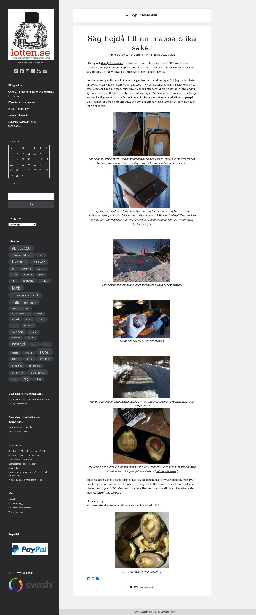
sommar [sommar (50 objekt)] (45, 358)
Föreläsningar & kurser (22, 102)
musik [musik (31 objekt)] (30, 337)
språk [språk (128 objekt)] (17, 365)
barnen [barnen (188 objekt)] (19, 261)
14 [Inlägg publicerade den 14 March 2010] (46, 159)
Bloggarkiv (15, 85)
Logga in (12, 499)
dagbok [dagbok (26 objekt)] (41, 269)
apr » (16, 183)
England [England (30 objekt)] (28, 275)
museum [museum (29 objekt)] (16, 337)
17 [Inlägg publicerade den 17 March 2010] (23, 164)
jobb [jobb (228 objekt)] (16, 287)
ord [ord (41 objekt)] (34, 344)
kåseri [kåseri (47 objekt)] (15, 319)
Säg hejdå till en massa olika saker (141, 43)
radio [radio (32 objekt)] (46, 344)
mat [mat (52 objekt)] (14, 325)
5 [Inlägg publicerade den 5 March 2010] (35, 153)
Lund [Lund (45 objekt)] (41, 319)
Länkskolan (13, 468)
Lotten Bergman (135, 54)
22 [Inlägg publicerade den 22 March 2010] (11, 170)
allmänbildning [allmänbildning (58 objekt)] (21, 254)
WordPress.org (15, 512)
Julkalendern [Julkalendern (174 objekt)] (24, 302)
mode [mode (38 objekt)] (33, 332)
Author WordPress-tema (146, 611)
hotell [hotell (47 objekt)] (44, 281)
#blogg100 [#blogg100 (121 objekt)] (21, 248)
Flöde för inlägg (15, 503)
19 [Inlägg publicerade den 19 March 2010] (35, 164)
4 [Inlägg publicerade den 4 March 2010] (29, 153)
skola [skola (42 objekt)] (30, 358)
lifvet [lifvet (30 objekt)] (28, 319)
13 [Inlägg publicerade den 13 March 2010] (40, 159)
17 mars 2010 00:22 (163, 54)
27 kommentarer (142, 587)
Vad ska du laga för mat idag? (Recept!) (26, 479)
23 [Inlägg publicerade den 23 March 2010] (17, 170)
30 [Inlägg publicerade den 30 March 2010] (17, 175)
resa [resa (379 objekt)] (45, 351)
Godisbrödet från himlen (20, 459)
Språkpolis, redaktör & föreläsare (22, 123)
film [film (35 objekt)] (14, 281)
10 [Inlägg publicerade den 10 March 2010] (23, 159)
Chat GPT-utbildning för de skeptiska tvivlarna (31, 93)
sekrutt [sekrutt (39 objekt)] (15, 358)
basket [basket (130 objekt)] (39, 261)
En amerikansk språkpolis (20, 427)
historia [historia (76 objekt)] (28, 281)
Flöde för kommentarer (19, 507)
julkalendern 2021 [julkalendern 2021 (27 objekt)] (20, 308)
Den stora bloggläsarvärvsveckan (23, 455)
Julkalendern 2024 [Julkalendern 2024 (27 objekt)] (20, 313)
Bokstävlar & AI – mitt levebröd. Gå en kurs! (28, 451)
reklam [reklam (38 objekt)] (29, 352)
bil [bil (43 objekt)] (13, 268)
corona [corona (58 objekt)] (26, 268)
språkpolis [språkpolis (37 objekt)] (34, 365)
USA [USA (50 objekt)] (38, 379)
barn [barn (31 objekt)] (41, 255)
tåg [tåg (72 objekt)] (26, 379)
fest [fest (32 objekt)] (41, 274)
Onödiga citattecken (18, 403)
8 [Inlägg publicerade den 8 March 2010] (11, 159)
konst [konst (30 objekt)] (39, 313)
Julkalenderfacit (18, 115)
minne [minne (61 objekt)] (28, 325)
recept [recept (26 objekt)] (15, 353)
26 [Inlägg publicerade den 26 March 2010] (35, 170)
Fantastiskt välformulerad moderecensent (28, 399)
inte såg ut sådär (166, 471)
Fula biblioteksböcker (18, 431)
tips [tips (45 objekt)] (14, 379)
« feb (10, 183)
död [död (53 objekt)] (14, 274)
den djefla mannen (112, 63)
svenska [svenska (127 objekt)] (38, 372)
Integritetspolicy (18, 108)
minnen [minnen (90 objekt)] (17, 332)
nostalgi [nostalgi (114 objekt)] (18, 343)
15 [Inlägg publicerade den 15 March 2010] (11, 164)
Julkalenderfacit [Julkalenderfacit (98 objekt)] (25, 295)
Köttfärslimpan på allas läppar (22, 463)
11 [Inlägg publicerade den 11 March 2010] (29, 159)
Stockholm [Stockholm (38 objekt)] (17, 372)
